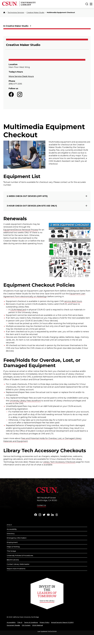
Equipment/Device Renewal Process (20, 230)
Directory (10, 534)
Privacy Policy (44, 622)
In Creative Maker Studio (15, 26)
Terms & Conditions (31, 622)
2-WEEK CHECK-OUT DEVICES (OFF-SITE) (27, 196)
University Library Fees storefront (25, 401)
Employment (12, 542)
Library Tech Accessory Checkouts (59, 462)
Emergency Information (16, 538)
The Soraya (11, 551)
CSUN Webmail (37, 625)
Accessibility (12, 529)
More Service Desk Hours (21, 76)
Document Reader (13, 625)
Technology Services (16, 12)
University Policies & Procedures (20, 555)
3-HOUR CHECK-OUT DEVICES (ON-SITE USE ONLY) (32, 206)
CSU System (26, 625)
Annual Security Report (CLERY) (62, 622)
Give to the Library (47, 601)
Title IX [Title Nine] (19, 622)
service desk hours (73, 301)
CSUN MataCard (18, 309)
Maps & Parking (13, 547)
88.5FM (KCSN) (13, 560)
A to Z (9, 525)
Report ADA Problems (16, 569)
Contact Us (41, 505)
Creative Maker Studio (35, 12)
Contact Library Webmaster (18, 564)
